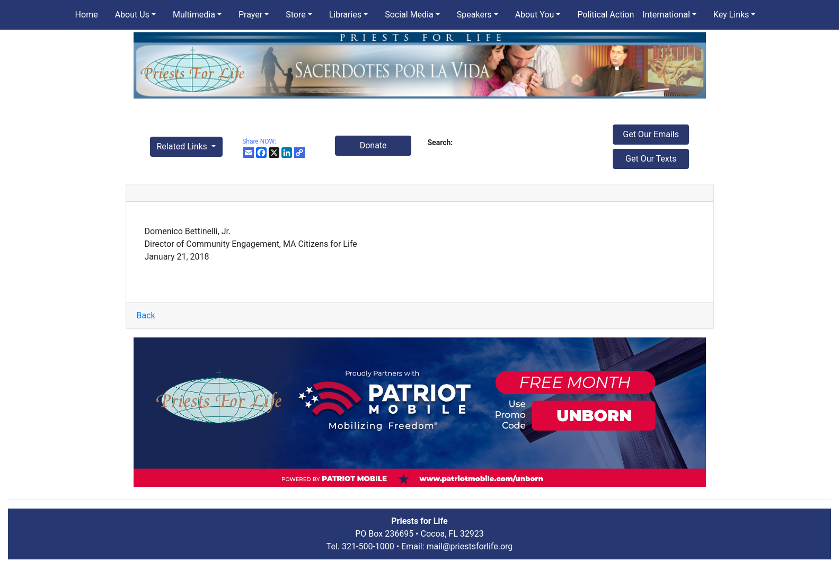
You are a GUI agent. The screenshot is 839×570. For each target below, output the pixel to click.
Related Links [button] (183, 146)
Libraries (345, 15)
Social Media (409, 15)
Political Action (605, 15)
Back (146, 315)
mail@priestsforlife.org (470, 546)
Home (86, 15)
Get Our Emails (651, 134)
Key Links (731, 15)
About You (534, 15)
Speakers (474, 15)
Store (295, 15)
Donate (373, 145)
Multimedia (194, 15)
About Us (132, 15)
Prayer (250, 15)
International (666, 15)
